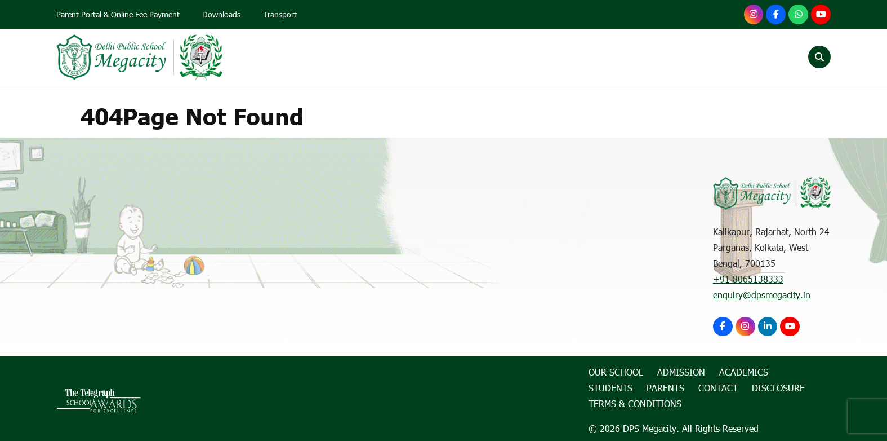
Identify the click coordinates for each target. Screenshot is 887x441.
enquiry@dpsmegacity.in (761, 295)
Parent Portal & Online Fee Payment (118, 15)
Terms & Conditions (635, 404)
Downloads (222, 15)
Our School (397, 57)
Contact (735, 57)
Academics (543, 57)
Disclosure (778, 388)
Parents (675, 57)
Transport (280, 15)
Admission (471, 57)
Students (612, 57)
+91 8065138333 (748, 279)
